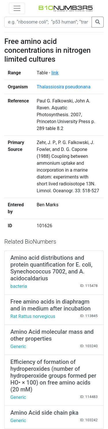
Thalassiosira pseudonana (63, 87)
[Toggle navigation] (17, 8)
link (54, 72)
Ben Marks (47, 204)
